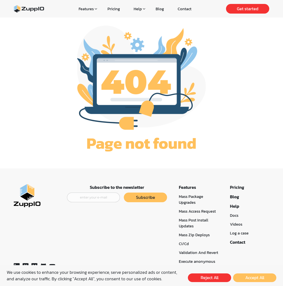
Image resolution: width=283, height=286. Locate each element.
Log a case (239, 233)
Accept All (254, 277)
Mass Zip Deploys (194, 235)
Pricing (114, 9)
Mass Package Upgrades (191, 199)
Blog (160, 9)
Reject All (210, 277)
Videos (236, 224)
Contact (184, 9)
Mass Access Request (197, 211)
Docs (234, 215)
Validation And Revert (198, 253)
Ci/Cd (184, 244)
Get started (247, 9)
